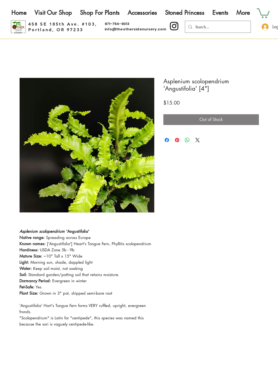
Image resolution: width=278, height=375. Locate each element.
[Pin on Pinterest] (177, 140)
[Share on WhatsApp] (187, 140)
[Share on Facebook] (167, 140)
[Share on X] (197, 140)
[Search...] (217, 27)
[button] (263, 12)
